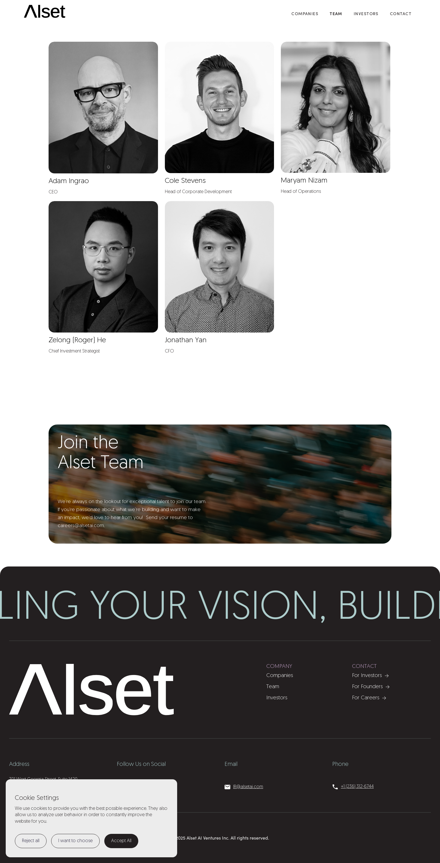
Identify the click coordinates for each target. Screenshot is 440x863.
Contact (400, 13)
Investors (366, 13)
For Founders (367, 687)
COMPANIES (304, 13)
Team (336, 13)
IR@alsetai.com (248, 787)
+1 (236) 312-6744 (357, 786)
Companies (279, 675)
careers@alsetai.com (81, 525)
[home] (45, 12)
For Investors (367, 675)
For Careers (365, 698)
